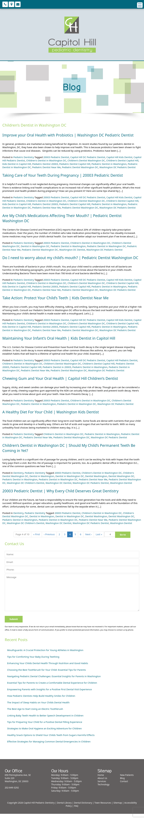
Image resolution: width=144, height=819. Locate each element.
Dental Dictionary (83, 807)
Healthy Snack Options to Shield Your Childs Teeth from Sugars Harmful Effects (51, 740)
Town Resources (102, 807)
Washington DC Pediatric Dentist (117, 167)
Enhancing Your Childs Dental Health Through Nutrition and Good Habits (47, 668)
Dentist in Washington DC (35, 246)
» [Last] (99, 539)
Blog (122, 783)
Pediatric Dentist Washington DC (80, 167)
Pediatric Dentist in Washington (109, 163)
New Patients (127, 780)
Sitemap (117, 807)
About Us (102, 783)
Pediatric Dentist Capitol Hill (74, 163)
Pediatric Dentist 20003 (45, 163)
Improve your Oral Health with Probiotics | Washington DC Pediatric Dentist (69, 135)
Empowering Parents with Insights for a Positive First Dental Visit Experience (49, 694)
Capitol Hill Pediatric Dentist (121, 365)
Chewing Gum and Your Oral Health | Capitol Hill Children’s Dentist (61, 383)
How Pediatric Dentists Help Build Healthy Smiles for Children (41, 701)
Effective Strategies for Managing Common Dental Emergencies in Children (49, 746)
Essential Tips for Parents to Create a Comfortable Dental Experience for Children (52, 687)
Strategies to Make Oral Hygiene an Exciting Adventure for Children (44, 733)
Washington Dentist (121, 488)
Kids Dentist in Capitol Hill (16, 163)
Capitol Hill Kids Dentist (119, 157)
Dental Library (64, 807)
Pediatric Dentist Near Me (46, 167)
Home (101, 780)
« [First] (36, 539)
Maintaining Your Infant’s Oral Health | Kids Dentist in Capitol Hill (60, 343)
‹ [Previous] (49, 539)
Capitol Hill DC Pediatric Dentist (87, 157)
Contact (124, 786)
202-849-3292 (12, 792)
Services (102, 786)
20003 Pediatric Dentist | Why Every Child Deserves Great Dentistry (62, 496)
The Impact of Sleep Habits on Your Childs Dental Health (38, 707)
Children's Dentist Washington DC (86, 160)
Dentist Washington (96, 481)
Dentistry (18, 478)
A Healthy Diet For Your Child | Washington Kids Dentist (51, 417)
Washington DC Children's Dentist (25, 488)
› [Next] (88, 539)
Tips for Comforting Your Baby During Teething (33, 661)
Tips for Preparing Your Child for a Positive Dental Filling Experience (44, 727)
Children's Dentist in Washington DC (46, 160)
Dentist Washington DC (121, 481)
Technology (103, 789)
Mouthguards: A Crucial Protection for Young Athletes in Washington (45, 655)
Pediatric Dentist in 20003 (57, 372)
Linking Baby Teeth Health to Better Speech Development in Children (45, 720)
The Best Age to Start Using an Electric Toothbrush (35, 714)
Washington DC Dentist (72, 249)
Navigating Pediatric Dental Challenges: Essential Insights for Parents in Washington (54, 681)
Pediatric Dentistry (23, 157)
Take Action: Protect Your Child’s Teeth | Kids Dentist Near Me (56, 303)
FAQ (76, 811)
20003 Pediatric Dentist (56, 157)
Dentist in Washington (41, 481)
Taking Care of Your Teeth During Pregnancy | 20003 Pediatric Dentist (64, 175)
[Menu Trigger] (140, 5)
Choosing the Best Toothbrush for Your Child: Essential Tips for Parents (46, 675)
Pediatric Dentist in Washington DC (106, 246)
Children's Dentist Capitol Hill (122, 160)
